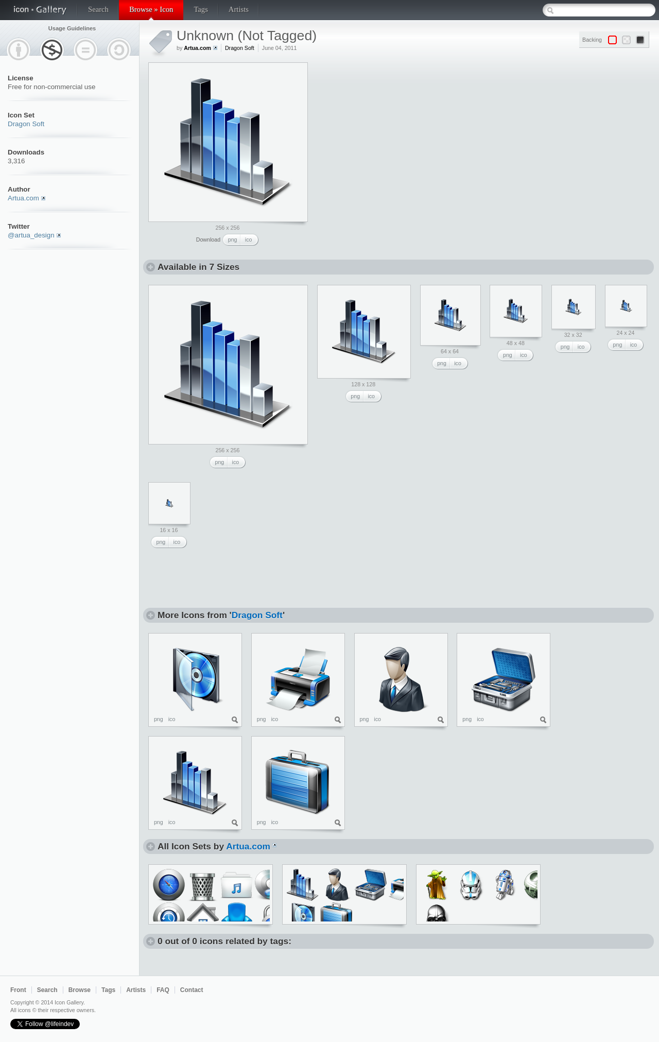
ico (248, 239)
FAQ (163, 990)
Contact (191, 990)
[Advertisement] (393, 126)
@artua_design (31, 235)
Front (18, 990)
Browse (79, 990)
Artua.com (23, 198)
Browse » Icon (151, 9)
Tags (200, 9)
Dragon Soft (26, 124)
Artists (239, 9)
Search (98, 9)
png (232, 239)
